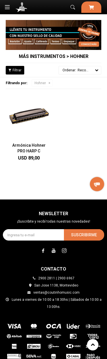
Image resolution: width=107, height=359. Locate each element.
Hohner (40, 83)
